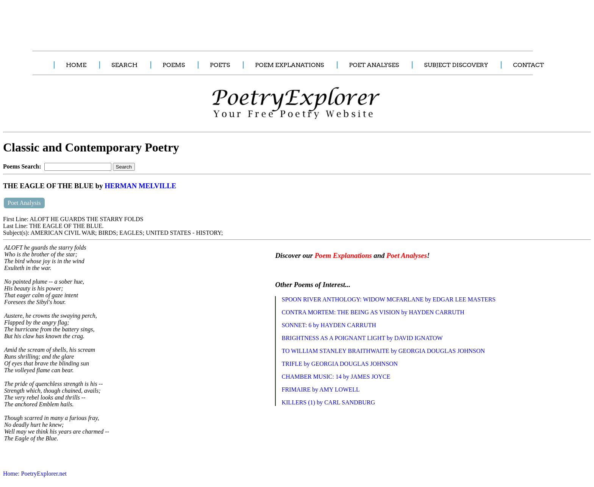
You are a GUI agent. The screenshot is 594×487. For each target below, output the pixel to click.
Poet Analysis (24, 203)
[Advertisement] (142, 21)
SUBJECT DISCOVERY (456, 65)
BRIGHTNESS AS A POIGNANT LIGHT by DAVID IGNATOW (361, 338)
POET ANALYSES (374, 65)
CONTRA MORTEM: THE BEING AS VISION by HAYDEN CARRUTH (372, 312)
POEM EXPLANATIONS (289, 65)
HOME (76, 65)
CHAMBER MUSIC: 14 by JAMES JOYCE (335, 376)
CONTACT (528, 65)
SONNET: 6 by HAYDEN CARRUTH (328, 325)
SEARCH (124, 65)
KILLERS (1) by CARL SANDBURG (328, 402)
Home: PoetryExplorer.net (35, 473)
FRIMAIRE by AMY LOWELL (320, 389)
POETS (220, 65)
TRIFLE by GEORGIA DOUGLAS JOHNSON (339, 364)
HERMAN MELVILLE (140, 186)
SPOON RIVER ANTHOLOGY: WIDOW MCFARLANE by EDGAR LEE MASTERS (388, 299)
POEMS (174, 65)
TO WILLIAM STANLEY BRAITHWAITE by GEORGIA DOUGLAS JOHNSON (383, 351)
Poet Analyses (406, 255)
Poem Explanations (343, 255)
